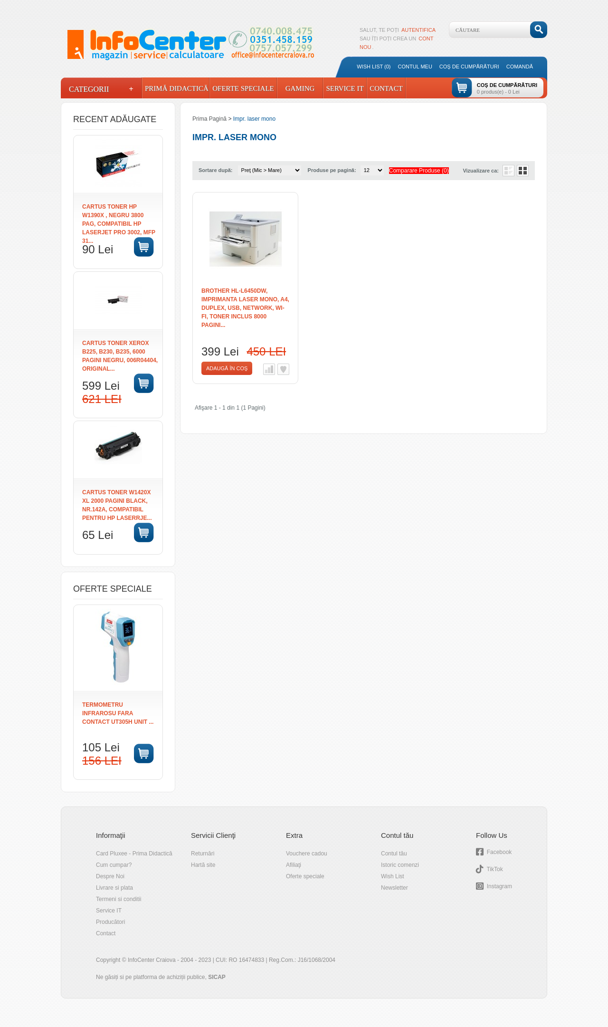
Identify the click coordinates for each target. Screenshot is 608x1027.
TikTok (494, 869)
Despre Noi (110, 876)
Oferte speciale (305, 876)
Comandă (519, 66)
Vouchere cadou (306, 853)
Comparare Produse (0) (419, 170)
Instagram (499, 886)
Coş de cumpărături (469, 66)
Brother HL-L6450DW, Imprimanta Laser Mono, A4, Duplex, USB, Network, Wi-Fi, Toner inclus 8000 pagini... (245, 308)
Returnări (202, 853)
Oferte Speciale (243, 88)
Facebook (499, 852)
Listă (508, 170)
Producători (110, 922)
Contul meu (415, 66)
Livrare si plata (114, 887)
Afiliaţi (293, 865)
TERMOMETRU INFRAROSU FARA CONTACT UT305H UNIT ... (117, 713)
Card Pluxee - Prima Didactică (134, 853)
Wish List (392, 876)
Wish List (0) (373, 66)
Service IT (344, 88)
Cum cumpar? (114, 865)
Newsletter (394, 887)
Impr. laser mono (254, 118)
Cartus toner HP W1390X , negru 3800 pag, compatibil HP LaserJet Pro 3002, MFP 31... (118, 223)
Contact (386, 88)
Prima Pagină (209, 118)
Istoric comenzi (400, 865)
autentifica (418, 30)
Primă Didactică (176, 88)
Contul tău (394, 853)
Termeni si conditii (118, 899)
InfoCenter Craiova (152, 960)
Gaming (300, 88)
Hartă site (203, 865)
